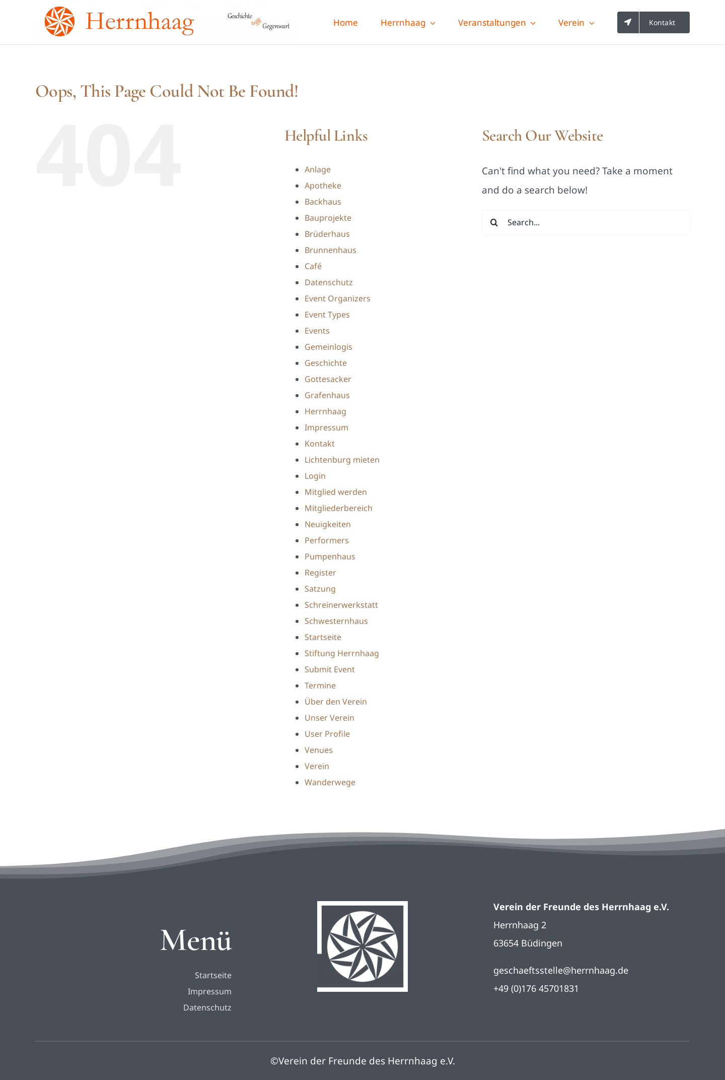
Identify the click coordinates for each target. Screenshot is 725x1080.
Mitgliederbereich (339, 508)
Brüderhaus (327, 233)
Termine (320, 685)
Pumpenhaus (330, 556)
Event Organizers (338, 298)
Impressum (326, 427)
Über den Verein (336, 701)
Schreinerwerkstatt (341, 604)
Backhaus (323, 201)
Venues (319, 749)
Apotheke (323, 185)
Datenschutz (329, 282)
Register (320, 572)
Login (315, 475)
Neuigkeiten (328, 524)
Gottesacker (328, 379)
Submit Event (330, 669)
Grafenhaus (327, 395)
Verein (317, 766)
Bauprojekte (328, 217)
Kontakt (320, 443)
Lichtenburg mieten (342, 459)
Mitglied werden (336, 491)
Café (313, 266)
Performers (327, 540)
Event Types (327, 314)
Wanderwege (330, 782)
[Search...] (586, 222)
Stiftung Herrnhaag (342, 653)
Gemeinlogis (328, 346)
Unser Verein (329, 717)
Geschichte (326, 362)
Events (317, 330)
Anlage (318, 169)
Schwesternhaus (336, 620)
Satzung (320, 588)
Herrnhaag (325, 411)
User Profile (327, 733)
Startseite (323, 637)
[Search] (494, 222)
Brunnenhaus (330, 250)
